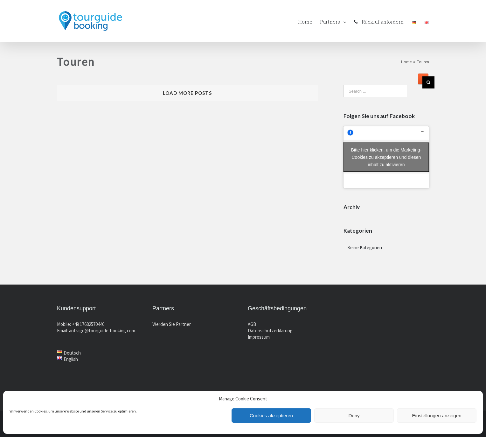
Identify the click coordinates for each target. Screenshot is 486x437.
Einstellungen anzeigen (436, 415)
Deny (353, 415)
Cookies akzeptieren (271, 415)
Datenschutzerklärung (270, 331)
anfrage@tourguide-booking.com (102, 331)
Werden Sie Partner (171, 324)
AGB (252, 324)
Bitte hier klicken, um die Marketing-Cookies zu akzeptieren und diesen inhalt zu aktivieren (386, 157)
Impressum (259, 337)
